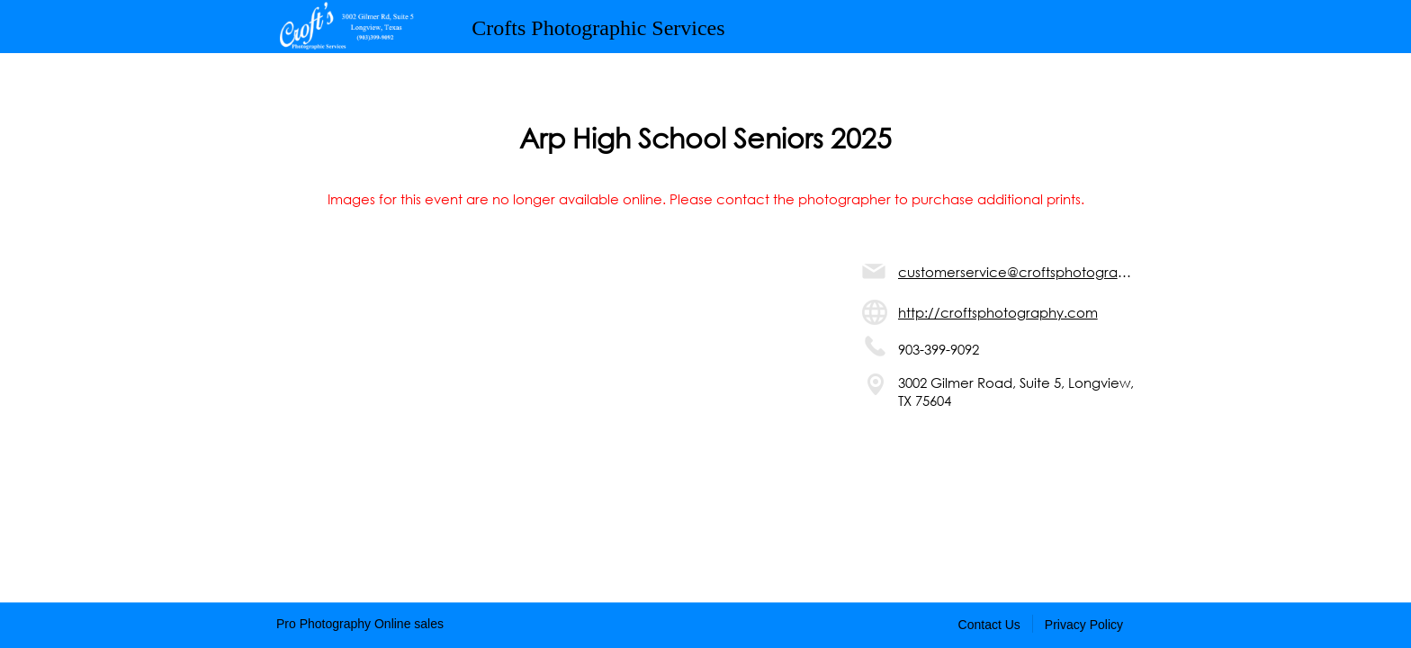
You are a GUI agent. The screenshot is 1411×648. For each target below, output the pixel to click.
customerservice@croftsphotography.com (1016, 272)
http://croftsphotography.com (998, 312)
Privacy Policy (1084, 624)
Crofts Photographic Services (598, 28)
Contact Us (989, 624)
